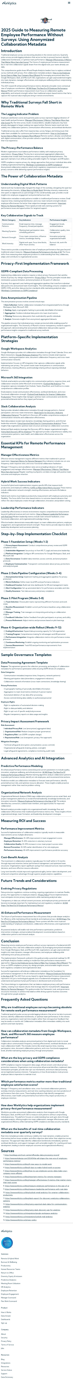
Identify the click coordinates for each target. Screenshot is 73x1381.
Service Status (6, 1370)
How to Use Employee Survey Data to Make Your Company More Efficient (39, 963)
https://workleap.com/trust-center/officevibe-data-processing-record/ (32, 1155)
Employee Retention (9, 1291)
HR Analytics (6, 1287)
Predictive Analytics (8, 1280)
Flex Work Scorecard (9, 1301)
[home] (8, 2)
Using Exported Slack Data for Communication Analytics (39, 423)
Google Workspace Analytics (27, 355)
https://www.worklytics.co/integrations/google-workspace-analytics (31, 1213)
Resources (5, 1366)
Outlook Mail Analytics (52, 384)
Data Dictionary (7, 1377)
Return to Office (7, 1273)
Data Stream (6, 1316)
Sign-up (4, 1323)
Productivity (6, 1266)
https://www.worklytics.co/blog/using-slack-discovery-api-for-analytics (32, 1210)
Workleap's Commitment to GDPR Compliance (44, 165)
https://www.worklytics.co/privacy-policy (21, 1220)
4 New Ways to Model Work (32, 190)
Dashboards (5, 1319)
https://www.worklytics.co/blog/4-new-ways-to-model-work (28, 1164)
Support (4, 1374)
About (3, 1334)
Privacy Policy (18, 154)
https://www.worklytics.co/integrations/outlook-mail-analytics (29, 1217)
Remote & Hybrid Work (10, 1259)
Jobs (2, 1348)
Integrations (5, 1363)
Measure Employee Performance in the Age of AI (42, 252)
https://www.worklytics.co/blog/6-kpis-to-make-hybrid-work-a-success (32, 1168)
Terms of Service (7, 1345)
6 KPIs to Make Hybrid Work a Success (45, 488)
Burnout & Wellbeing (9, 1262)
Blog (2, 1359)
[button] (69, 3)
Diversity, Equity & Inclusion (11, 1276)
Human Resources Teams (10, 1269)
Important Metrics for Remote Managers (26, 461)
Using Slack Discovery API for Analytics (16, 432)
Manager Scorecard (8, 1298)
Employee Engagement (10, 1294)
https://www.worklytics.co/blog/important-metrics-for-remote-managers (33, 1177)
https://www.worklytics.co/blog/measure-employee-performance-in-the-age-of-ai (37, 1186)
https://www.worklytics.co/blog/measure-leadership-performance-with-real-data (36, 1189)
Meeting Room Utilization (10, 1283)
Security (4, 1338)
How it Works (6, 1312)
